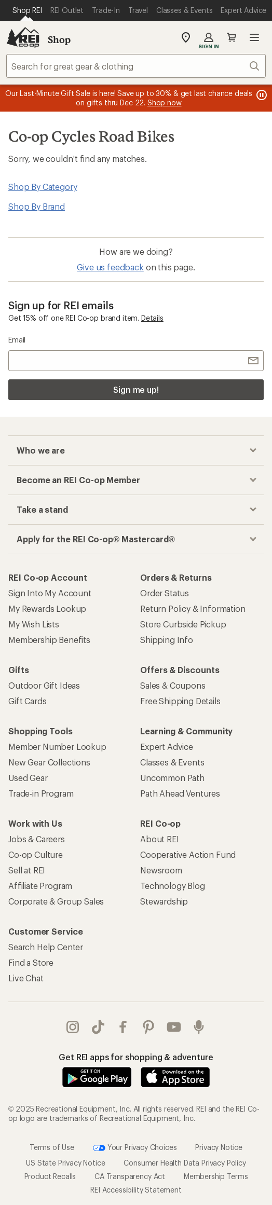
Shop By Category (42, 186)
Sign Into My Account (49, 593)
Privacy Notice (218, 1147)
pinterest (148, 1027)
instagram (72, 1027)
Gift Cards (27, 701)
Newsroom (161, 870)
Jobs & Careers (36, 839)
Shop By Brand (36, 206)
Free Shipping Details (180, 701)
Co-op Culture (35, 854)
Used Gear (28, 778)
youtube (174, 1027)
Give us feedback (110, 267)
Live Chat (26, 978)
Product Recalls (50, 1176)
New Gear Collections (49, 762)
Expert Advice (166, 746)
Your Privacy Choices (135, 1148)
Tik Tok (98, 1027)
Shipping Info (166, 640)
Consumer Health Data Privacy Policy (185, 1162)
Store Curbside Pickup (183, 624)
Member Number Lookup (57, 746)
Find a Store (30, 962)
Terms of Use (52, 1147)
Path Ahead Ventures (180, 793)
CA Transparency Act (129, 1176)
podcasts (199, 1027)
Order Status (164, 593)
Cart (231, 37)
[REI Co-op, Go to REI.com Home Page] (22, 37)
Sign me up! (136, 389)
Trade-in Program (40, 793)
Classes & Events (172, 762)
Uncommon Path (172, 778)
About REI (159, 839)
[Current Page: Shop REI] (27, 10)
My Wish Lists (33, 624)
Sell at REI (26, 870)
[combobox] (136, 66)
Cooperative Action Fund (188, 854)
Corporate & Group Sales (56, 901)
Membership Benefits (49, 640)
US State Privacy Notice (65, 1162)
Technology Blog (172, 886)
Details (152, 317)
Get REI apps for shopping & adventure (136, 1057)
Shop (59, 39)
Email (16, 339)
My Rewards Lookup (47, 608)
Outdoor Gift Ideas (44, 685)
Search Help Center (45, 947)
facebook (123, 1027)
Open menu (254, 37)
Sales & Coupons (173, 685)
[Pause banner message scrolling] (260, 95)
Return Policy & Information (193, 608)
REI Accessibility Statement (136, 1189)
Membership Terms (216, 1176)
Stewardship (164, 901)
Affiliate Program (40, 886)
